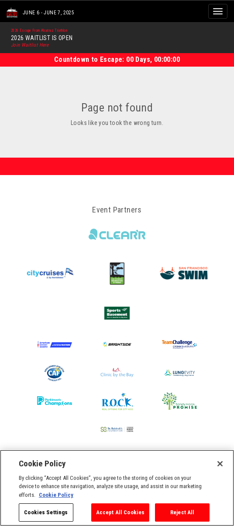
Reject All (182, 512)
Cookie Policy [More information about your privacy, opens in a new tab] (56, 495)
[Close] (220, 463)
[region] (117, 488)
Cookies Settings (46, 512)
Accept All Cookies (120, 512)
